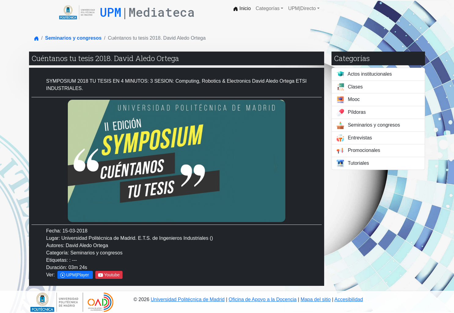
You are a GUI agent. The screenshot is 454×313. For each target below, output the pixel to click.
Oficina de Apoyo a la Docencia (262, 299)
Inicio (242, 8)
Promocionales (358, 150)
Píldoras (351, 112)
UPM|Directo (302, 8)
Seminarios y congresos (73, 38)
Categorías (268, 8)
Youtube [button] (109, 275)
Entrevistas (354, 138)
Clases (350, 87)
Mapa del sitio (316, 299)
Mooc (348, 99)
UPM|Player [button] (75, 275)
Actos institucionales (364, 74)
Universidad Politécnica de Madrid (188, 299)
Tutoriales (353, 163)
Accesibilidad (349, 299)
